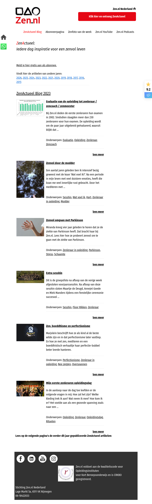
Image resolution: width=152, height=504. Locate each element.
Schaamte (59, 254)
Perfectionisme (71, 360)
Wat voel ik (79, 197)
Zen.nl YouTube (103, 32)
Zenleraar (91, 140)
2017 (75, 78)
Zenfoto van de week (79, 32)
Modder (65, 201)
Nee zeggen (64, 364)
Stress (49, 254)
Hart (88, 197)
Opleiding (79, 140)
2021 (50, 78)
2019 (63, 78)
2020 (57, 78)
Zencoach (51, 144)
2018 (69, 78)
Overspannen (79, 364)
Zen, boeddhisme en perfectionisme (68, 326)
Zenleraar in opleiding (75, 250)
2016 (81, 78)
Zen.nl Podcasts (125, 32)
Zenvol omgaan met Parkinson (64, 220)
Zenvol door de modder (60, 163)
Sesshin (67, 197)
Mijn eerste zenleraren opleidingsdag (69, 383)
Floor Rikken (80, 307)
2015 (18, 82)
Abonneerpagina (55, 32)
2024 (31, 78)
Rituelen (51, 421)
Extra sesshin (54, 273)
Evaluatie (68, 140)
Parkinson (94, 250)
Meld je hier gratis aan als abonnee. (36, 65)
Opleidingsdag (95, 417)
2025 (25, 78)
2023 (38, 78)
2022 (44, 78)
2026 (19, 78)
